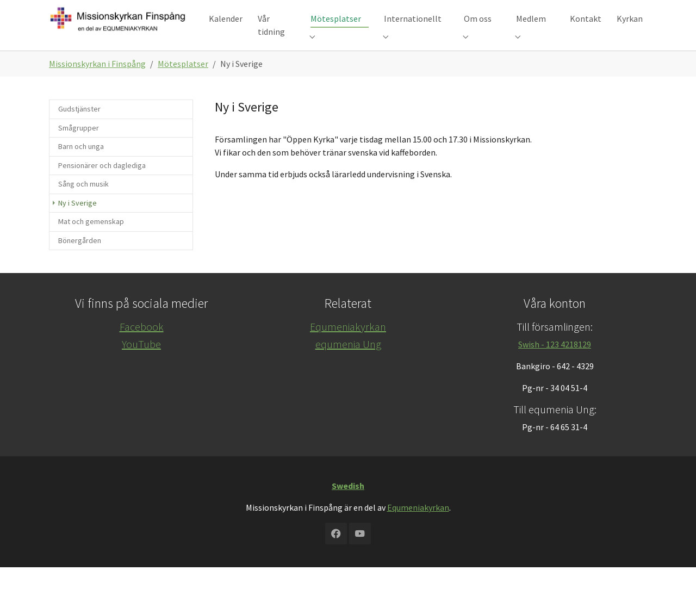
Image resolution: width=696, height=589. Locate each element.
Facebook (142, 348)
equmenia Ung (348, 366)
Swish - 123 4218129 (554, 366)
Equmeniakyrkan (348, 348)
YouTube (141, 366)
